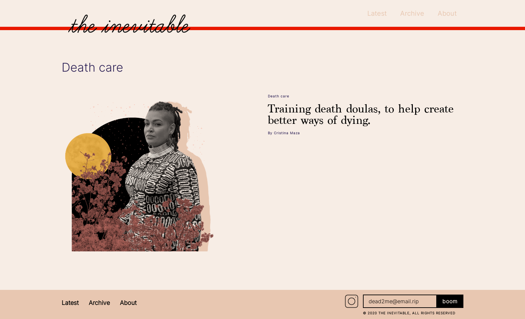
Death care (278, 96)
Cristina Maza (287, 133)
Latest (70, 302)
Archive (99, 302)
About (128, 302)
